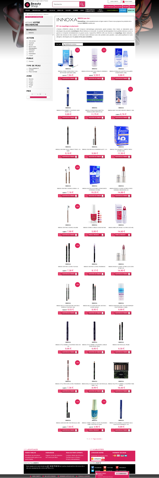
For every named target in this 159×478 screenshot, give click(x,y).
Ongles (31, 83)
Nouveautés (118, 6)
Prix (28, 91)
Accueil (26, 14)
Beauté (31, 45)
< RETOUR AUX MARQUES (34, 17)
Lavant (31, 55)
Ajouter (68, 78)
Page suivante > (97, 439)
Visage (31, 85)
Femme (31, 61)
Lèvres (31, 81)
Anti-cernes (32, 41)
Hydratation (32, 53)
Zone (29, 76)
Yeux (30, 86)
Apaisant (31, 43)
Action (30, 38)
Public (29, 58)
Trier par (58, 44)
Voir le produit (94, 234)
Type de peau (33, 66)
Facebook (98, 467)
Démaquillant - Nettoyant (33, 49)
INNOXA (31, 32)
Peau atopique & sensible (34, 69)
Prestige (132, 6)
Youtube (110, 467)
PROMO (125, 6)
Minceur (131, 10)
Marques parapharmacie (35, 14)
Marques (108, 6)
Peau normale (33, 71)
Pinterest (122, 467)
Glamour (31, 51)
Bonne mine (32, 46)
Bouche (31, 79)
